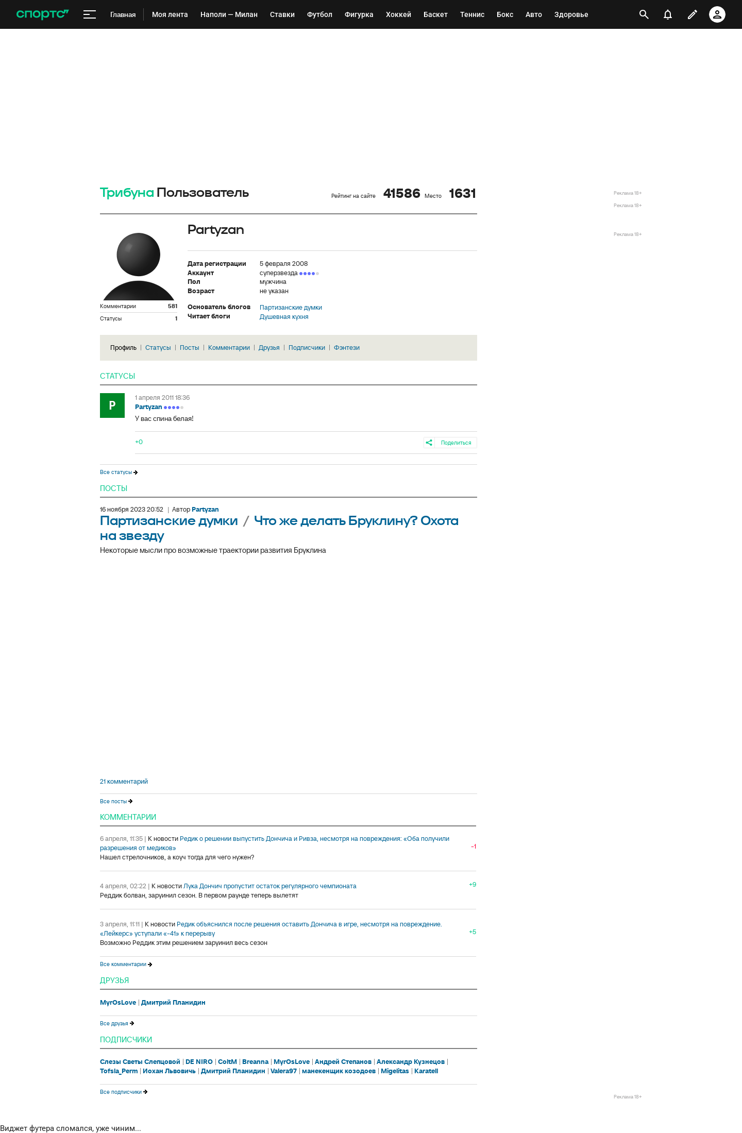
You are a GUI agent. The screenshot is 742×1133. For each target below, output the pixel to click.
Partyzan (148, 406)
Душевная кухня (284, 317)
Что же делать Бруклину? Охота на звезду (279, 528)
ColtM (227, 1062)
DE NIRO (199, 1062)
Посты (189, 347)
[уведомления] (667, 14)
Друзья (269, 347)
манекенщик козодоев (339, 1071)
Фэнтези (347, 347)
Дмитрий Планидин (173, 1003)
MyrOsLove (118, 1003)
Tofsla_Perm (119, 1071)
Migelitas (395, 1071)
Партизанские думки (291, 308)
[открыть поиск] (643, 14)
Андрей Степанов (343, 1062)
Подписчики (307, 347)
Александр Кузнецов (411, 1062)
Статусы (158, 347)
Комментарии (229, 347)
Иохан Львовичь (169, 1071)
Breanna (255, 1062)
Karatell (426, 1071)
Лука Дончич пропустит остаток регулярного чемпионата (270, 886)
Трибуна (127, 193)
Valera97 (284, 1071)
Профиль (123, 347)
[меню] (89, 14)
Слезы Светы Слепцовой (140, 1062)
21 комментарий (124, 782)
